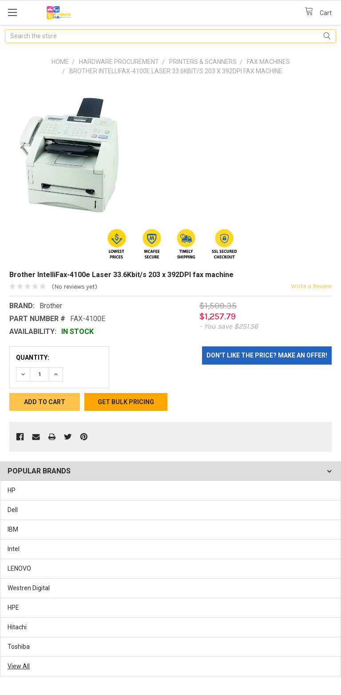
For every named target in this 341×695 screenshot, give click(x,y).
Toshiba (19, 646)
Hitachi (17, 627)
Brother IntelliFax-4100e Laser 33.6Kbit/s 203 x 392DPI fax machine (175, 71)
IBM (13, 529)
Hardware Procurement (119, 61)
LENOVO (19, 568)
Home (60, 61)
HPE (13, 607)
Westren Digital (29, 588)
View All (19, 666)
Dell (13, 509)
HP (12, 490)
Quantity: (32, 357)
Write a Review (311, 286)
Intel (14, 548)
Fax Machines (268, 61)
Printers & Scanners (203, 61)
